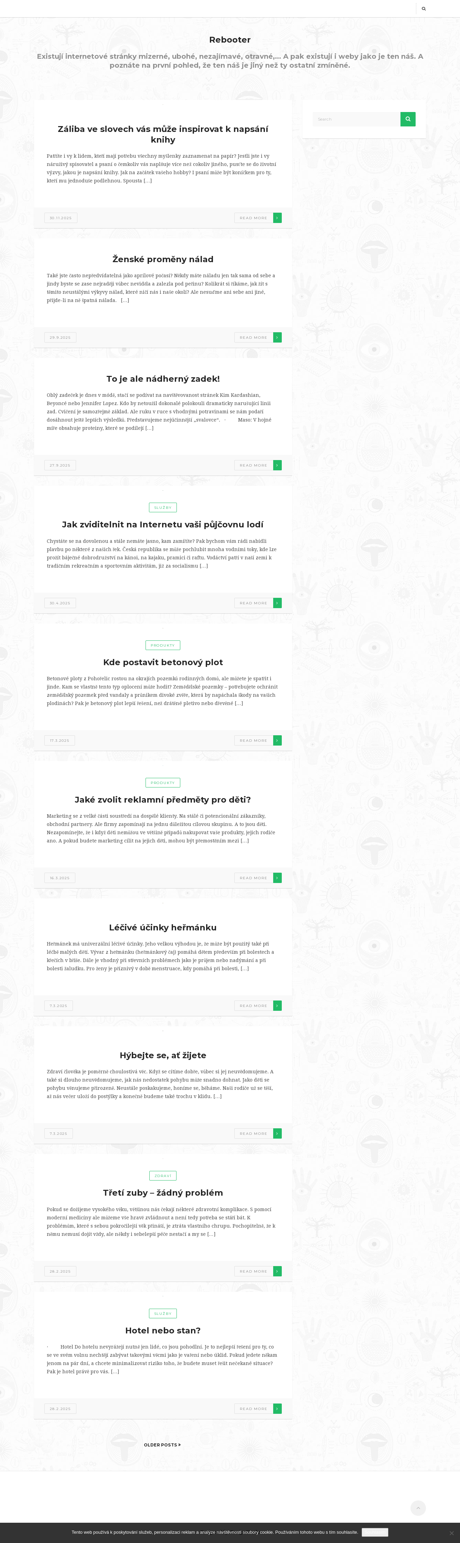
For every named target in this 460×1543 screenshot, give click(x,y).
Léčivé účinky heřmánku (163, 927)
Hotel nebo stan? (163, 1330)
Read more (253, 218)
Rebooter (230, 40)
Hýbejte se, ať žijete (163, 1055)
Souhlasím (374, 1532)
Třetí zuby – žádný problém (163, 1193)
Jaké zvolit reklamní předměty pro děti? (163, 800)
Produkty (163, 645)
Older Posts (160, 1444)
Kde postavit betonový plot (163, 662)
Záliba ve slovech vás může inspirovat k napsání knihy (163, 134)
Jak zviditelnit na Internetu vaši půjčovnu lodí (163, 524)
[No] (451, 1533)
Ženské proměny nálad (163, 259)
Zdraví (163, 1176)
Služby (163, 507)
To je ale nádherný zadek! (163, 379)
